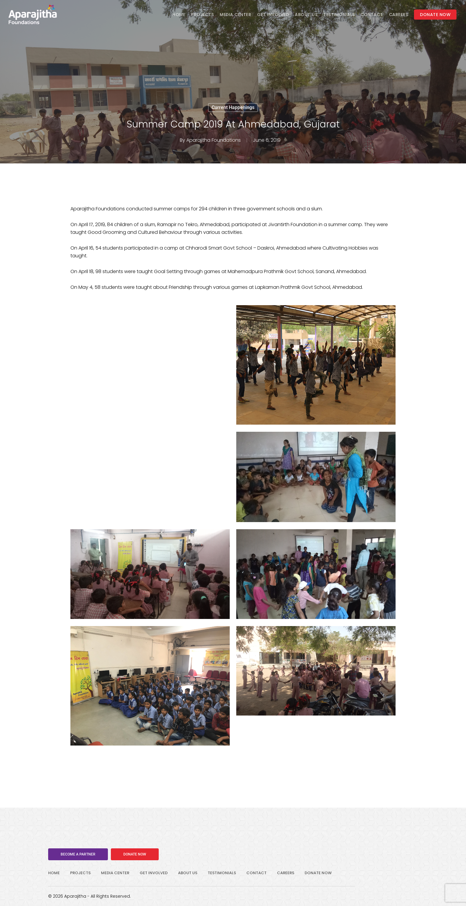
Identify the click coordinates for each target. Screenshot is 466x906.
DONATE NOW (318, 873)
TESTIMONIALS (222, 873)
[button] (78, 854)
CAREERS (285, 873)
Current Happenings (233, 107)
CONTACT (256, 873)
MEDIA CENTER (115, 873)
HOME (54, 873)
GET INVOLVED (154, 873)
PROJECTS (80, 873)
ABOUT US (187, 873)
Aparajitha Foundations (213, 140)
